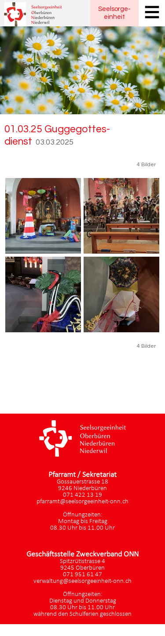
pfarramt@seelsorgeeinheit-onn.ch (82, 501)
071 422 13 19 (82, 495)
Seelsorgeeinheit (114, 13)
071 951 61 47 (82, 574)
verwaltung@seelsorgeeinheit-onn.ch (82, 581)
